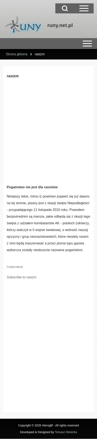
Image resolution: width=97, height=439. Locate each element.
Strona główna (16, 54)
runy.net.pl (60, 25)
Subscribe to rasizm (21, 277)
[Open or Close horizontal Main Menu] (48, 43)
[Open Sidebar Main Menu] (84, 8)
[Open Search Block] (64, 8)
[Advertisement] (48, 131)
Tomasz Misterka (66, 432)
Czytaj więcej (15, 266)
